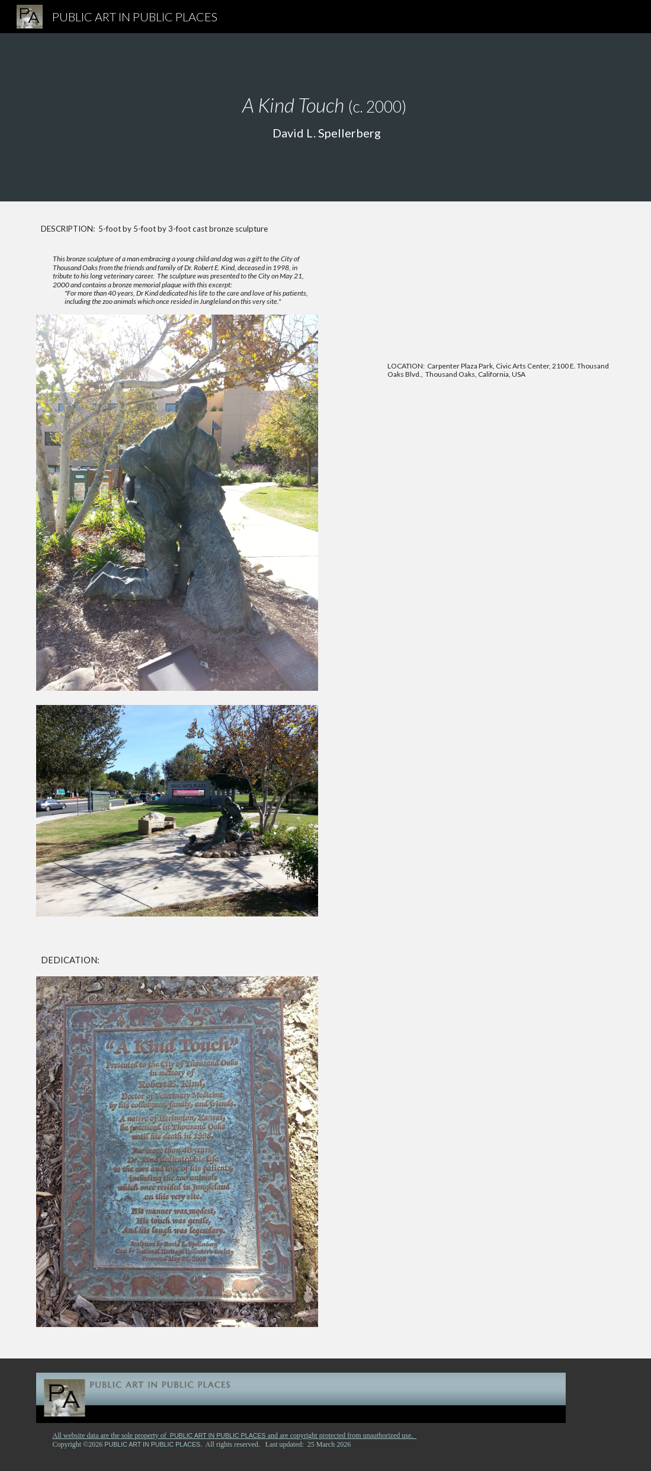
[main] (325, 117)
